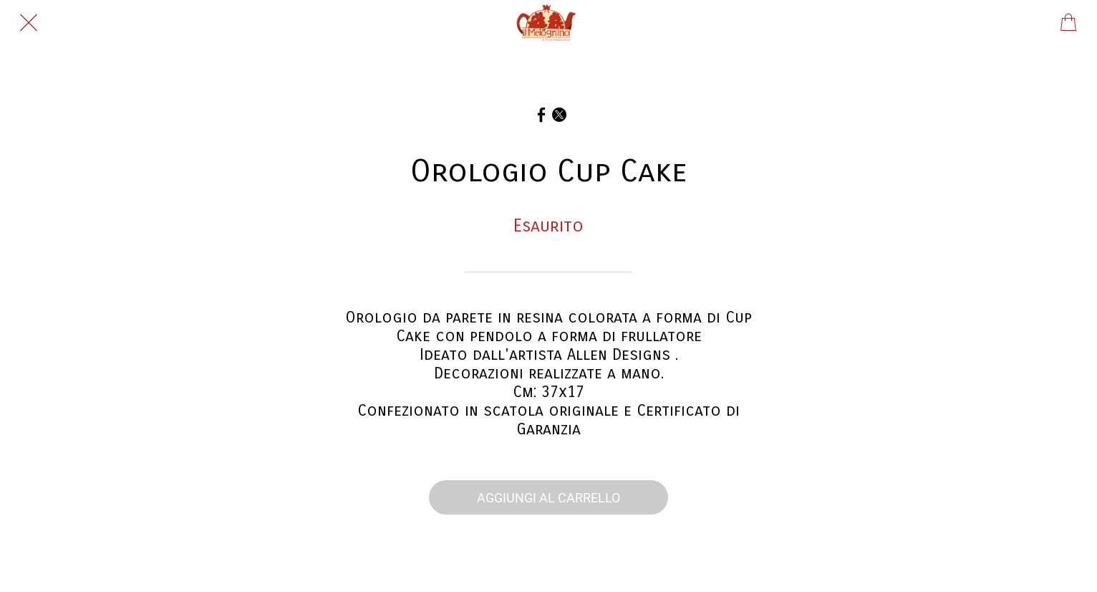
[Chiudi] (28, 23)
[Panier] (1068, 23)
